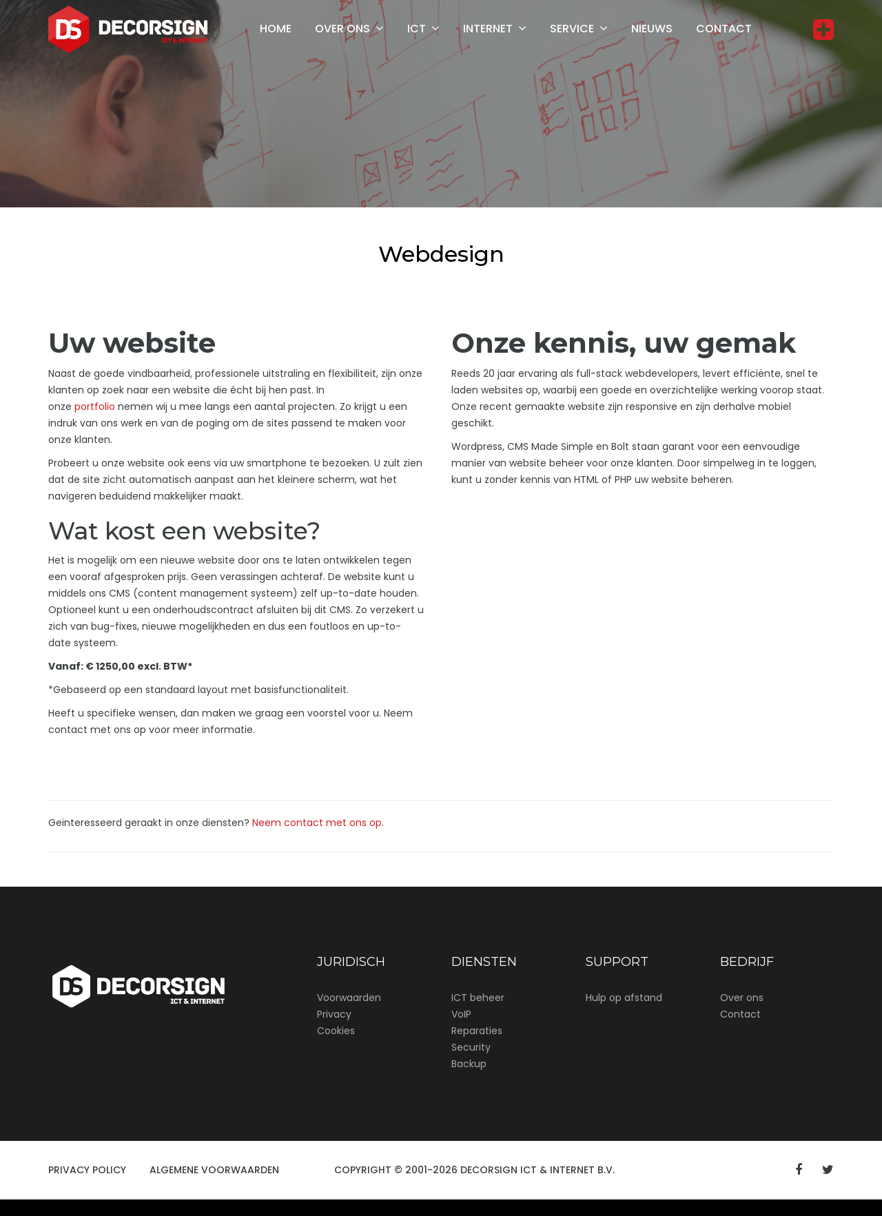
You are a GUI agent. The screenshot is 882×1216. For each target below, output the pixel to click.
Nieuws (652, 29)
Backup (468, 1064)
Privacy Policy (87, 1170)
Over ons (342, 29)
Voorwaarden (349, 997)
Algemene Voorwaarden (214, 1170)
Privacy (334, 1014)
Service (572, 29)
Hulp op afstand (624, 997)
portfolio (94, 406)
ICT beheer (477, 997)
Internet (488, 29)
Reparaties (476, 1031)
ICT (416, 29)
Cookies (336, 1031)
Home (275, 29)
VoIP (461, 1014)
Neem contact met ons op (317, 822)
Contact (724, 29)
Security (471, 1047)
